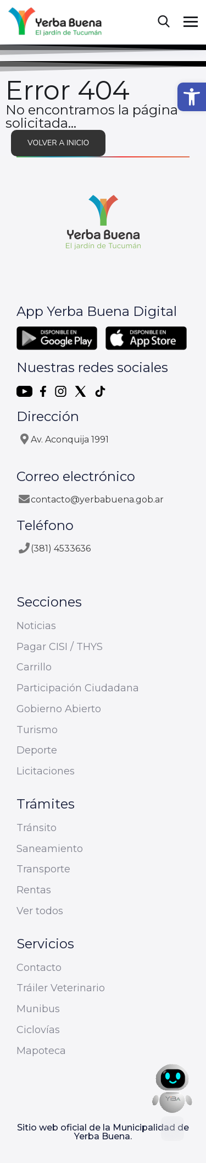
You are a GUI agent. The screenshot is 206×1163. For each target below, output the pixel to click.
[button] (191, 97)
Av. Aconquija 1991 (70, 439)
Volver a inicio (58, 143)
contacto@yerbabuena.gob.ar (97, 499)
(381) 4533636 (61, 548)
